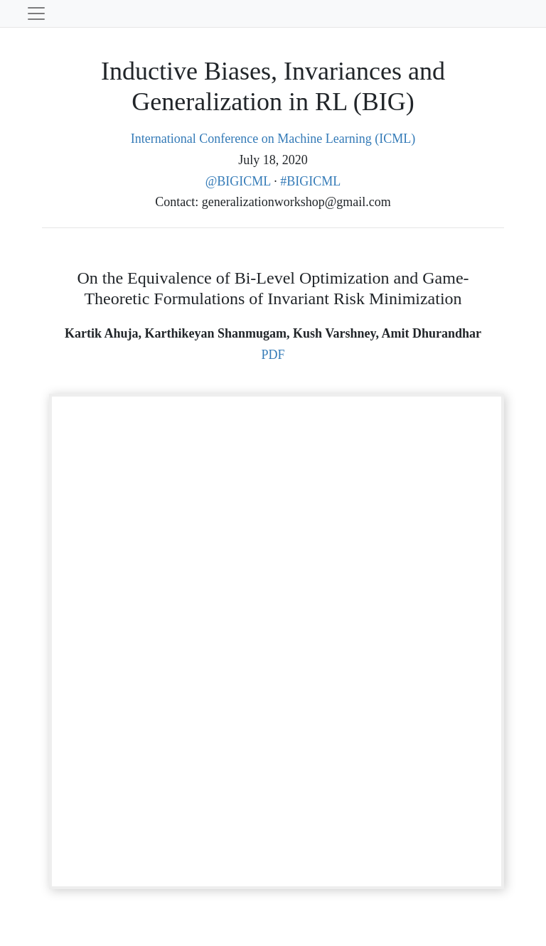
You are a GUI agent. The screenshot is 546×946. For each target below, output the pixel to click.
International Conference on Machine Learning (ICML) (273, 138)
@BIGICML (239, 181)
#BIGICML (310, 181)
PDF (272, 355)
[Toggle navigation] (36, 13)
